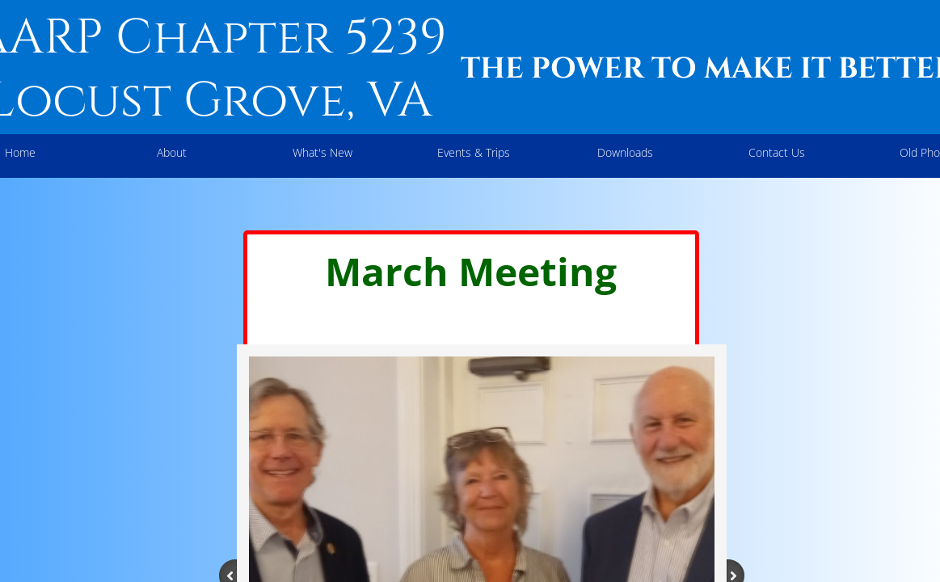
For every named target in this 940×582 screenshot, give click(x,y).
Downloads (625, 152)
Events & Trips (473, 152)
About (172, 152)
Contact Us (776, 152)
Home (20, 152)
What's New (322, 152)
